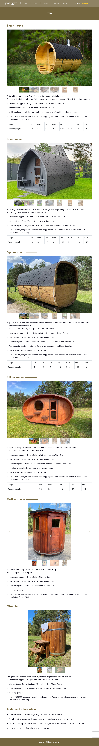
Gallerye (45, 3)
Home (25, 3)
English (85, 3)
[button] (9, 57)
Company (56, 3)
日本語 (77, 3)
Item (35, 3)
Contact (65, 3)
